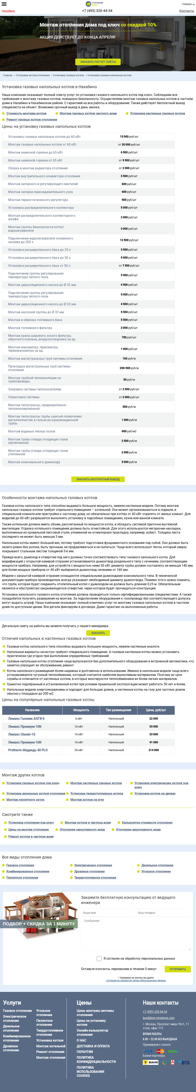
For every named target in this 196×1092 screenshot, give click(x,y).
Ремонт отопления (50, 1052)
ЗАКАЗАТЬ (98, 633)
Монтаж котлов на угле (87, 800)
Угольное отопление (156, 871)
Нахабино (8, 11)
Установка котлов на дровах (154, 793)
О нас (81, 1040)
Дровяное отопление (89, 871)
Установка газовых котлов (68, 75)
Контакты (186, 11)
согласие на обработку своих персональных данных (136, 980)
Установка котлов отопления (33, 75)
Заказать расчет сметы (98, 61)
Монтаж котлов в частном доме (88, 822)
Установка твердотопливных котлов (96, 793)
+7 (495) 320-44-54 (97, 11)
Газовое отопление (20, 865)
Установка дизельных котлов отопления (35, 793)
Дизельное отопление (157, 865)
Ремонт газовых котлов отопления (31, 119)
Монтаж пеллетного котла (25, 800)
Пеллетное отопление (22, 877)
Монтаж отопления (50, 1058)
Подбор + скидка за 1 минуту (39, 923)
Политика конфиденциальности (96, 1060)
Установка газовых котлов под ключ (32, 783)
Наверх (187, 4)
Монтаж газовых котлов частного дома (88, 113)
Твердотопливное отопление (95, 877)
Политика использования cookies (90, 1072)
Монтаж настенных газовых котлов (96, 783)
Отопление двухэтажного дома (138, 829)
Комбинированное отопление (27, 871)
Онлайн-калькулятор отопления (92, 1033)
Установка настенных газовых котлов (157, 113)
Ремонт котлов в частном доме (31, 836)
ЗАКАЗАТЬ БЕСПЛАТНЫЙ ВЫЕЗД (98, 479)
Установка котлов (49, 1040)
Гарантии (85, 1052)
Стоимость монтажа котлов (26, 113)
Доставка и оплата (93, 1046)
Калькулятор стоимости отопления (147, 822)
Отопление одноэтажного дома (82, 829)
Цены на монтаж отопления (28, 829)
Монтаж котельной (50, 1046)
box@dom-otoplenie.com (158, 1018)
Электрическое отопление (93, 865)
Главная (8, 75)
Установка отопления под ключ (31, 822)
